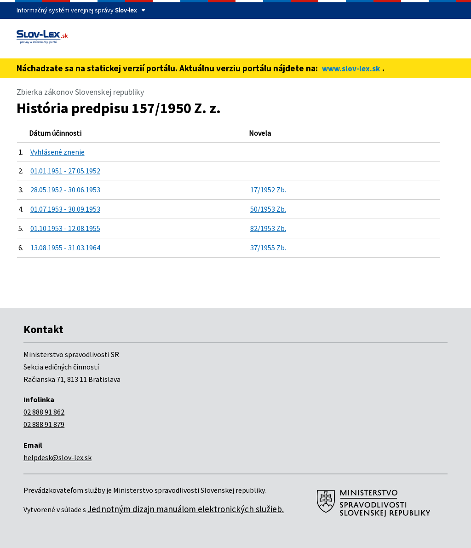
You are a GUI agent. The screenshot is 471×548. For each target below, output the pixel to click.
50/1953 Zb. (268, 208)
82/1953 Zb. (268, 228)
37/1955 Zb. (268, 247)
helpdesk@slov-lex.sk (57, 457)
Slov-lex (126, 10)
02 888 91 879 (43, 424)
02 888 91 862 (43, 411)
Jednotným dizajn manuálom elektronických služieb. (185, 508)
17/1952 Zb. (268, 189)
